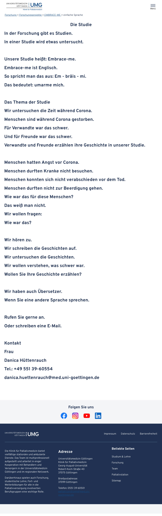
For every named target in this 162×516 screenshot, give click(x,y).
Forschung (11, 15)
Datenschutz (128, 433)
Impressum (110, 433)
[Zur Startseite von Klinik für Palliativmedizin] (22, 434)
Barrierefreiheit (148, 433)
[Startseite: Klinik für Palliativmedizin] (24, 7)
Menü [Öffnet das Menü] (153, 8)
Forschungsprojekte (30, 15)
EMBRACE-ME (52, 15)
